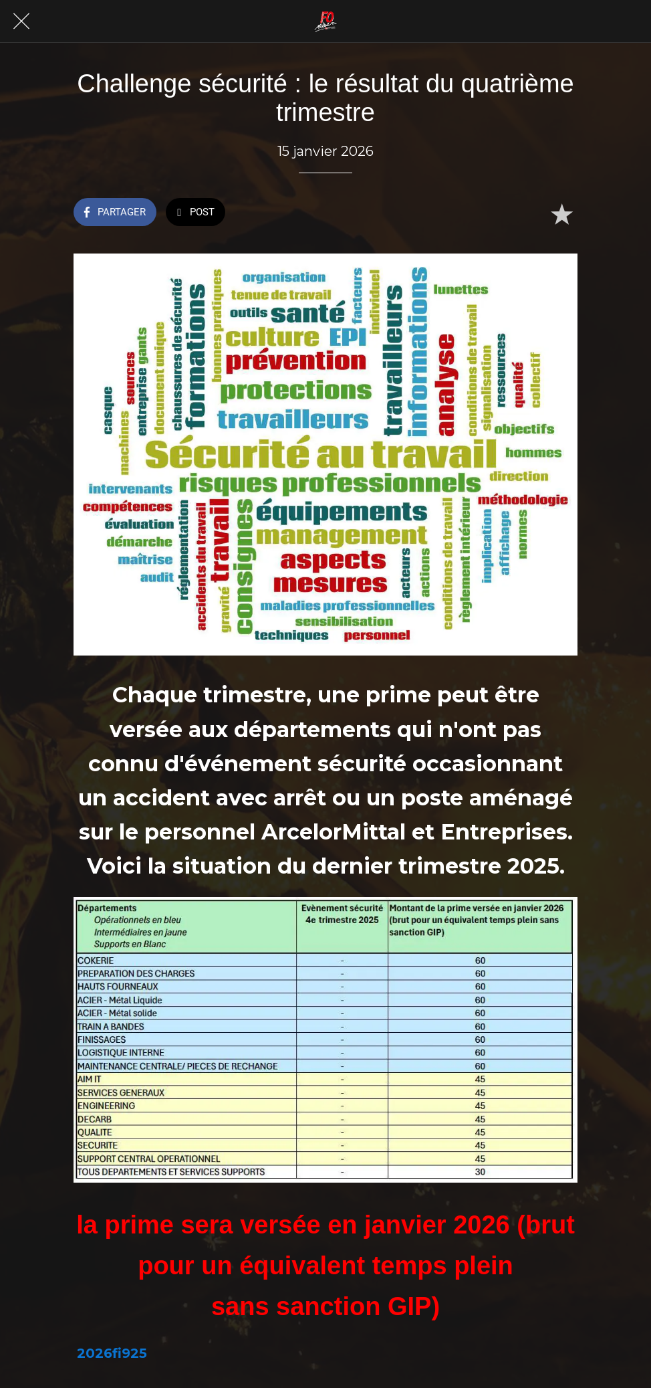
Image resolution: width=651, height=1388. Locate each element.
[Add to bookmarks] (561, 213)
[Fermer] (21, 21)
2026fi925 (112, 1353)
